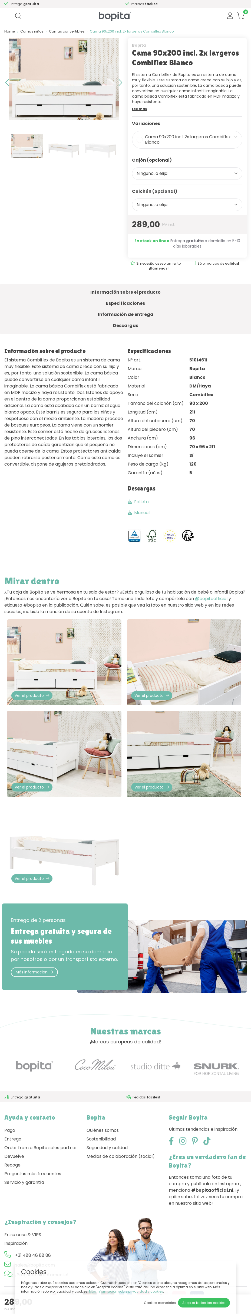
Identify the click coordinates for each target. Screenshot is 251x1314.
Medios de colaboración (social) (121, 1156)
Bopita (139, 45)
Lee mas (139, 109)
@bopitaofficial (211, 598)
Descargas (125, 325)
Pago (9, 1130)
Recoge (12, 1165)
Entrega (12, 1139)
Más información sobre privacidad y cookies (126, 1291)
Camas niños (32, 31)
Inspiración (16, 1243)
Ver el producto (32, 695)
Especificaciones (125, 303)
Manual (139, 512)
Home (9, 31)
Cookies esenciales (160, 1302)
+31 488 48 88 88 (33, 1255)
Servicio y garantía (24, 1182)
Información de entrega (125, 314)
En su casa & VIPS (22, 1235)
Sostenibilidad (101, 1139)
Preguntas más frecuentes (32, 1174)
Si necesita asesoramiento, (158, 266)
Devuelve (14, 1156)
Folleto (138, 502)
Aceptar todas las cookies (204, 1302)
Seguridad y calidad (107, 1148)
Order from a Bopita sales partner (40, 1148)
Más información (34, 972)
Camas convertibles (67, 31)
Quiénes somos (103, 1130)
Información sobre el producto (125, 292)
